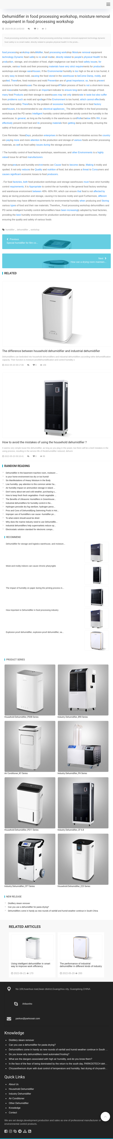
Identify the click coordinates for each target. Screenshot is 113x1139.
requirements (17, 186)
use (29, 85)
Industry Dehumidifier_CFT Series (19, 886)
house (10, 109)
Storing (105, 200)
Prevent (52, 80)
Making (89, 165)
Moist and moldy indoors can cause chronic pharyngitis (31, 566)
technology (8, 57)
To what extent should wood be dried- (23, 518)
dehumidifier (22, 229)
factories (17, 182)
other (74, 152)
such (20, 99)
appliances (58, 109)
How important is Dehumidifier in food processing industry (32, 610)
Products (18, 94)
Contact (13, 1109)
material (56, 123)
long (75, 90)
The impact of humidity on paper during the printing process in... (35, 588)
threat (86, 169)
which (83, 99)
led (8, 80)
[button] (108, 4)
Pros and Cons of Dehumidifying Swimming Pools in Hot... (32, 510)
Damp (90, 76)
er (42, 52)
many (5, 94)
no (40, 57)
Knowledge (14, 1105)
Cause (57, 165)
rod (5, 62)
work (64, 52)
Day (27, 135)
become (74, 165)
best (18, 215)
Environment (58, 99)
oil (40, 99)
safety (87, 62)
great (69, 80)
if (39, 52)
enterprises (49, 135)
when (82, 200)
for (100, 62)
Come (83, 76)
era (14, 165)
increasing (72, 210)
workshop (35, 229)
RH (98, 118)
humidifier (10, 229)
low (88, 118)
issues (39, 145)
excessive (58, 104)
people (78, 57)
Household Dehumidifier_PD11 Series (21, 830)
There (25, 104)
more (16, 140)
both (25, 182)
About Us (14, 1081)
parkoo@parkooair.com (28, 1015)
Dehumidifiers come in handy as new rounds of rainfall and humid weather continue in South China (53, 911)
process (12, 52)
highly (100, 152)
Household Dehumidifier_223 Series (74, 886)
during (47, 145)
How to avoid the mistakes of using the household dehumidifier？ (44, 442)
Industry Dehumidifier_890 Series (73, 717)
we (17, 145)
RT (60, 85)
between (37, 191)
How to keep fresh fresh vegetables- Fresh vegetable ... (31, 495)
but (93, 94)
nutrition (51, 169)
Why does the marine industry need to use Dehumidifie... (32, 522)
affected (97, 191)
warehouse (68, 76)
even (101, 80)
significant (15, 174)
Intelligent (37, 113)
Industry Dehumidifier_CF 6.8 (71, 830)
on (12, 62)
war (29, 71)
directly (59, 57)
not (87, 85)
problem (12, 99)
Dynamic (18, 57)
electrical (47, 109)
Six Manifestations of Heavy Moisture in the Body (28, 480)
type (12, 205)
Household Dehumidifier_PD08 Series (21, 717)
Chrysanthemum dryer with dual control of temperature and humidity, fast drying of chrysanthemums (61, 1065)
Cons (94, 169)
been (64, 210)
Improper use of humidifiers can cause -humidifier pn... (30, 514)
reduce (25, 169)
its (38, 123)
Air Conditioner (16, 1095)
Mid (37, 52)
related (67, 57)
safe (31, 57)
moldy (97, 76)
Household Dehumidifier (21, 1086)
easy (12, 76)
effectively (7, 123)
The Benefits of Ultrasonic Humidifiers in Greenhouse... (31, 499)
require (79, 66)
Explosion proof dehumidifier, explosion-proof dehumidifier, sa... (35, 632)
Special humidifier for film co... (56, 241)
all (46, 57)
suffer (104, 94)
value (5, 157)
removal (86, 52)
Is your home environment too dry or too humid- (27, 477)
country (106, 135)
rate (81, 94)
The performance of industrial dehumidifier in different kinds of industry (81, 962)
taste (89, 94)
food (4, 52)
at (51, 57)
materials (54, 66)
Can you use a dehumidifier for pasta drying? (28, 907)
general (21, 118)
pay (8, 140)
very (67, 66)
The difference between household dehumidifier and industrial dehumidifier (51, 351)
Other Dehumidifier (19, 1100)
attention (34, 140)
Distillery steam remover (19, 903)
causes (6, 174)
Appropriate (35, 186)
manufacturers (35, 157)
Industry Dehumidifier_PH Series (72, 773)
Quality (38, 169)
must (86, 182)
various (78, 140)
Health (96, 57)
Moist (75, 52)
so (86, 80)
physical (88, 57)
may (60, 94)
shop (27, 52)
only (69, 94)
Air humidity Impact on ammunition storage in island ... (30, 488)
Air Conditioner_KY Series (16, 773)
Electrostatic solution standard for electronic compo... (30, 529)
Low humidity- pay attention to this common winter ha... (31, 484)
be (78, 76)
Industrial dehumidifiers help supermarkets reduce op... (31, 525)
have (61, 66)
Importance (78, 80)
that (79, 191)
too (76, 71)
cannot (90, 99)
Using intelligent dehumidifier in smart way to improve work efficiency (30, 962)
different (102, 196)
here (14, 80)
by (103, 191)
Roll (79, 118)
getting (71, 123)
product (97, 66)
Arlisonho (27, 1001)
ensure (68, 90)
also (98, 94)
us (19, 66)
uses (54, 94)
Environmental (55, 71)
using (36, 76)
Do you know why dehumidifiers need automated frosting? (39, 1051)
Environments (85, 152)
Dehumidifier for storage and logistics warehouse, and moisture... (35, 544)
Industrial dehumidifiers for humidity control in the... (29, 503)
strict (72, 66)
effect (97, 99)
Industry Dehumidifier (20, 1091)
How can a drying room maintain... (56, 260)
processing (55, 52)
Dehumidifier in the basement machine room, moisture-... (32, 473)
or (22, 52)
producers (52, 174)
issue (93, 62)
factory (97, 104)
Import (45, 90)
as (10, 90)
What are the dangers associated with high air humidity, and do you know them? (50, 1056)
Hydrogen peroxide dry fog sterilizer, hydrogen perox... (30, 507)
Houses (36, 71)
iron (41, 165)
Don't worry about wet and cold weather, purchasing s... (31, 492)
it (70, 71)
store (51, 76)
